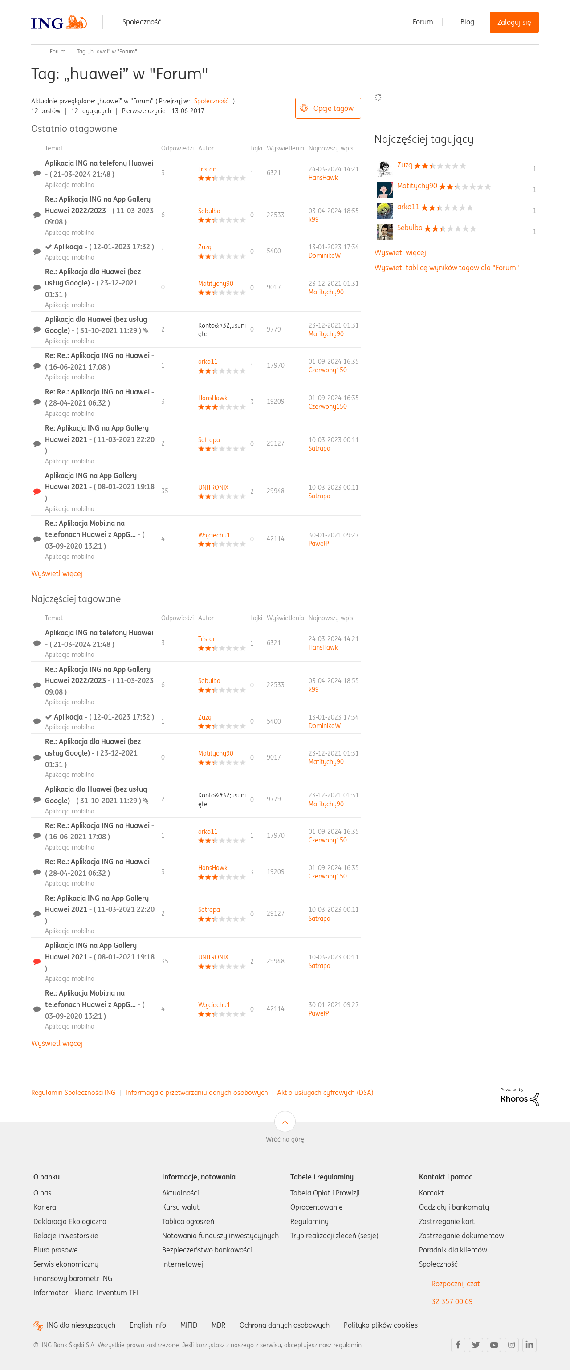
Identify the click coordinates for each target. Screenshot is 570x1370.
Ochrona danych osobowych (285, 1325)
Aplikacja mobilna (69, 185)
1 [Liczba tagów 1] (535, 168)
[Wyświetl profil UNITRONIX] (213, 488)
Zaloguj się (514, 22)
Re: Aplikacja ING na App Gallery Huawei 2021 (100, 439)
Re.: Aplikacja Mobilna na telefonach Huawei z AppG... (94, 534)
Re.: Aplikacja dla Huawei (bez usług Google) (93, 283)
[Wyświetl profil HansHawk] (323, 178)
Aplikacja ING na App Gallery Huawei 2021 (100, 487)
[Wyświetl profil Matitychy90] (215, 284)
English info (148, 1325)
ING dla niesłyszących (81, 1325)
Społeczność (141, 21)
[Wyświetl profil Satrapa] (209, 440)
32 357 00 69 (452, 1301)
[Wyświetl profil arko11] (208, 362)
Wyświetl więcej (57, 573)
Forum (423, 21)
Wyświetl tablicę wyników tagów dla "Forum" (447, 267)
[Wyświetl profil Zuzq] (205, 247)
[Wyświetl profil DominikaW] (325, 256)
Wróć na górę (285, 1139)
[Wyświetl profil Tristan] (207, 169)
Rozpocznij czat (456, 1283)
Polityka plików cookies (381, 1325)
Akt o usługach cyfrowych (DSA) (325, 1092)
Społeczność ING (34, 51)
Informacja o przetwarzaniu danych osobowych (197, 1092)
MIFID (188, 1325)
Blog (467, 21)
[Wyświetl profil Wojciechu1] (214, 535)
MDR (218, 1325)
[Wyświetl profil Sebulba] (209, 211)
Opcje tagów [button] (334, 108)
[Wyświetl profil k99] (314, 219)
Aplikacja (104, 246)
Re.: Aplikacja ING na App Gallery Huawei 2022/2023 (99, 210)
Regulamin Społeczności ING (73, 1092)
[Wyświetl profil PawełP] (319, 544)
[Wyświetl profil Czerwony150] (328, 370)
